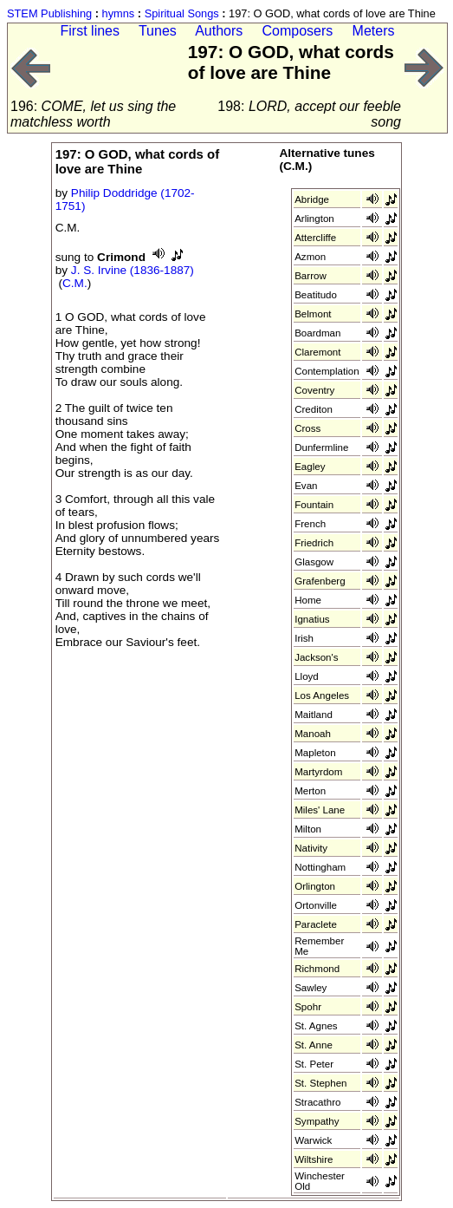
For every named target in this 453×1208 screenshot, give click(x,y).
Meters (374, 30)
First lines (90, 30)
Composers (297, 30)
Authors (219, 30)
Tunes (158, 30)
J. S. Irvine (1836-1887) (132, 270)
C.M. (74, 283)
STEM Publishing (49, 13)
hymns (118, 13)
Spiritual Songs (182, 13)
